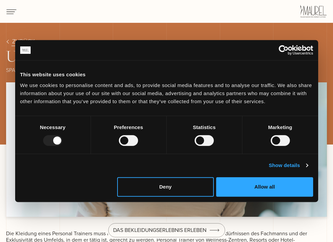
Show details (284, 165)
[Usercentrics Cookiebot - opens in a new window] (283, 50)
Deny (165, 187)
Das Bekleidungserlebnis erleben (159, 230)
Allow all (265, 187)
